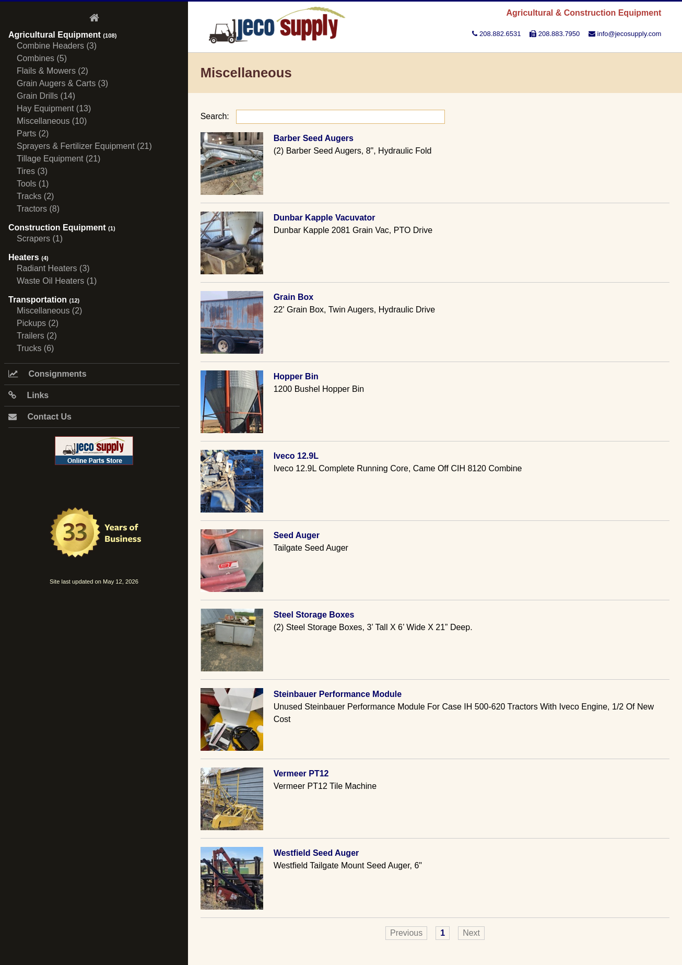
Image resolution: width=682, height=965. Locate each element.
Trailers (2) (37, 335)
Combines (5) (42, 58)
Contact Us (40, 416)
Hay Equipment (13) (54, 108)
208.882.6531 (496, 34)
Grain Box (293, 297)
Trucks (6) (35, 348)
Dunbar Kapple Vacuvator (324, 217)
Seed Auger (297, 535)
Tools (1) (33, 183)
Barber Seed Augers (314, 138)
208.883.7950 (555, 34)
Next (471, 932)
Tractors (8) (38, 208)
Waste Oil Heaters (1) (57, 280)
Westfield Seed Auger (316, 852)
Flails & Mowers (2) (52, 70)
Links (28, 395)
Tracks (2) (35, 196)
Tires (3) (32, 171)
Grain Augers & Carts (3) (62, 83)
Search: (323, 116)
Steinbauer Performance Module (338, 694)
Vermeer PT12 (301, 773)
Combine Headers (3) (57, 45)
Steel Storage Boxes (314, 614)
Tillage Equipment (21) (58, 158)
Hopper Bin (296, 376)
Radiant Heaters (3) (53, 268)
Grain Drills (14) (46, 95)
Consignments (47, 373)
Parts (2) (33, 133)
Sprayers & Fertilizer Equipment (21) (84, 146)
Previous (406, 932)
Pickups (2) (37, 323)
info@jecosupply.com (625, 34)
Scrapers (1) (40, 238)
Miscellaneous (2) (49, 310)
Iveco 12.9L (296, 455)
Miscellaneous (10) (52, 121)
